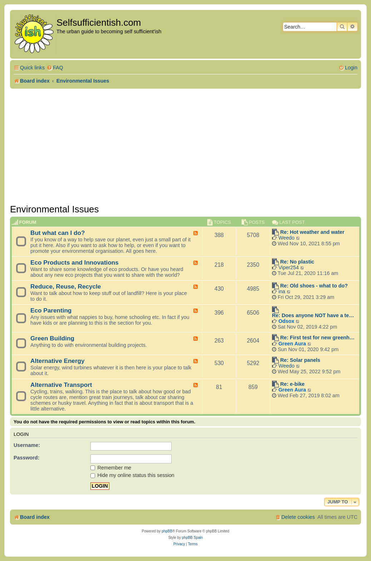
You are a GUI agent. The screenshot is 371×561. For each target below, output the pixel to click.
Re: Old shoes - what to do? (314, 286)
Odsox (286, 321)
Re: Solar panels (300, 360)
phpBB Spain (192, 538)
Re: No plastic (297, 262)
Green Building (52, 338)
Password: (26, 458)
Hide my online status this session (132, 475)
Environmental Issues (54, 209)
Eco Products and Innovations (74, 262)
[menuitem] (54, 67)
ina (281, 291)
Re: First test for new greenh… (317, 337)
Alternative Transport (61, 384)
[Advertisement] (185, 146)
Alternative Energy (57, 360)
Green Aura (292, 343)
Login (21, 434)
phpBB (167, 531)
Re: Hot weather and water (312, 232)
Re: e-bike (292, 384)
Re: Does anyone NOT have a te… (313, 315)
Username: (27, 445)
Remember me (111, 468)
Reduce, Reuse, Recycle (65, 286)
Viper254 (288, 267)
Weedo (286, 238)
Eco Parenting (50, 310)
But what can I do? (57, 232)
